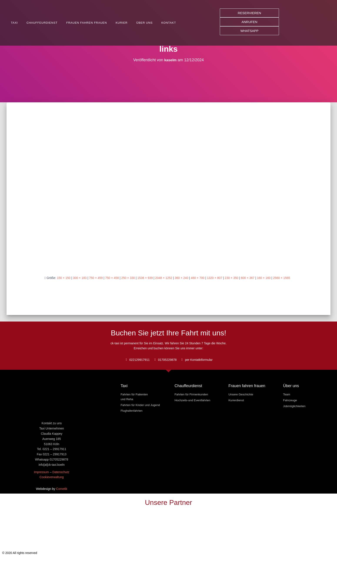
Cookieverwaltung (52, 477)
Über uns (144, 22)
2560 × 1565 (281, 278)
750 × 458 (112, 278)
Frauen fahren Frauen (86, 22)
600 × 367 (248, 278)
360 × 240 (182, 278)
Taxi (14, 22)
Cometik (61, 489)
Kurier (122, 22)
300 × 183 (80, 278)
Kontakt (168, 22)
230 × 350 (232, 278)
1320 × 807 (214, 278)
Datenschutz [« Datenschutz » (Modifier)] (60, 472)
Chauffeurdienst (42, 22)
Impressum (41, 472)
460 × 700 (198, 278)
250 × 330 (128, 278)
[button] (249, 12)
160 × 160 (264, 278)
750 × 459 (96, 278)
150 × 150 (63, 278)
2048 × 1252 (163, 278)
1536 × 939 (145, 278)
